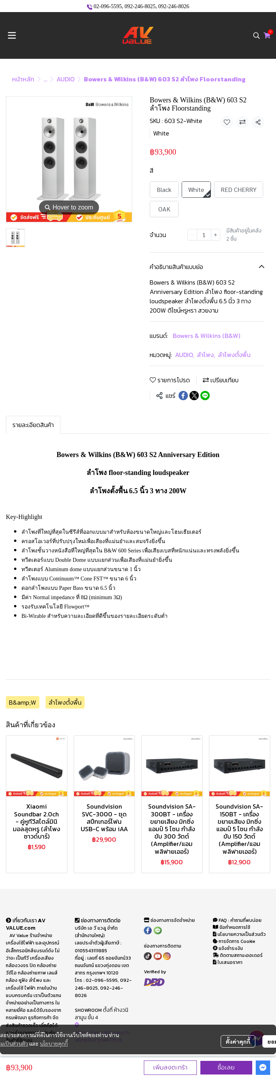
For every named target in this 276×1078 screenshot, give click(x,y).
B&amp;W (22, 702)
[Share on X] (194, 395)
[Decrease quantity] (192, 234)
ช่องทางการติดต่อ (97, 920)
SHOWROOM (88, 1010)
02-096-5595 (108, 6)
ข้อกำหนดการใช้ (231, 927)
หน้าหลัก (23, 79)
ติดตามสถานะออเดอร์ (238, 955)
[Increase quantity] (215, 234)
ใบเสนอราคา (227, 962)
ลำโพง (206, 354)
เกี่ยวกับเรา (22, 920)
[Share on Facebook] (183, 395)
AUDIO (65, 79)
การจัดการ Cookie (234, 941)
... (45, 79)
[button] (256, 35)
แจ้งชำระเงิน (228, 948)
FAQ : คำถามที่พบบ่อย (238, 920)
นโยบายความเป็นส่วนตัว (239, 934)
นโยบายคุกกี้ (54, 1043)
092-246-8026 (173, 6)
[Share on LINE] (205, 395)
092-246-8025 (140, 6)
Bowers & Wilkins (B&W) (206, 335)
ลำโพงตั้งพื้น (234, 354)
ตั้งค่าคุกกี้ (238, 1041)
